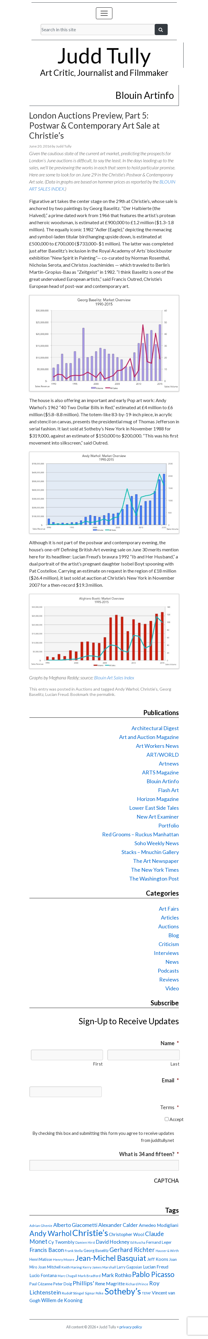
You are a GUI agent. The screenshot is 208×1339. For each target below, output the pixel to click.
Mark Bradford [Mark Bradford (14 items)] (89, 1276)
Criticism (169, 944)
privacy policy (130, 1327)
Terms (169, 1107)
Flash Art (168, 790)
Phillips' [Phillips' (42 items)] (83, 1282)
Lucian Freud (57, 694)
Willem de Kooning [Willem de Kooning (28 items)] (61, 1300)
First (98, 1063)
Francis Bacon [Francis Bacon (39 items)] (46, 1249)
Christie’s (149, 688)
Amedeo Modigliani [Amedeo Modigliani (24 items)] (158, 1225)
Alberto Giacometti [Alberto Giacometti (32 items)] (75, 1225)
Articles (170, 917)
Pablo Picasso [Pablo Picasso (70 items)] (153, 1274)
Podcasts (168, 970)
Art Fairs (169, 908)
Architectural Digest (155, 728)
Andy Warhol (127, 688)
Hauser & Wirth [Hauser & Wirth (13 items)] (167, 1251)
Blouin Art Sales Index (114, 677)
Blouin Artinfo (163, 781)
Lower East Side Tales (154, 807)
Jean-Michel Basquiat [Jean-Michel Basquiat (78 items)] (110, 1257)
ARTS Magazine (160, 772)
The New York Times (155, 869)
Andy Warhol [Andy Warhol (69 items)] (50, 1233)
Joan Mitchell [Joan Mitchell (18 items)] (49, 1267)
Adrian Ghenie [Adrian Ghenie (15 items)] (40, 1225)
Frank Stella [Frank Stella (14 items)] (74, 1251)
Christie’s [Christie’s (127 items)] (90, 1232)
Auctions (84, 688)
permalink (105, 694)
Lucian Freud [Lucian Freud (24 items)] (155, 1266)
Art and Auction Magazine (149, 737)
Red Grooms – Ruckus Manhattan (140, 834)
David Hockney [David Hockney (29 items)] (112, 1242)
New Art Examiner (158, 816)
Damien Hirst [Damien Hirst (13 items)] (85, 1242)
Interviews (166, 953)
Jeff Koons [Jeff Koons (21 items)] (157, 1259)
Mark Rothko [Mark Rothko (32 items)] (116, 1275)
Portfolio (168, 825)
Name (170, 1043)
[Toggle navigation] (104, 13)
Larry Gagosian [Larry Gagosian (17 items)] (129, 1267)
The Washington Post (154, 878)
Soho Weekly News (156, 843)
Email (170, 1080)
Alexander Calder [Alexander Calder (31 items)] (118, 1225)
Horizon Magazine (158, 799)
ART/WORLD (163, 754)
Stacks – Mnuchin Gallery (150, 852)
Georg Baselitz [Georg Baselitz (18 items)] (96, 1250)
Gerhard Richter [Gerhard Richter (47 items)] (132, 1249)
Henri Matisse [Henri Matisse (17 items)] (40, 1259)
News (172, 961)
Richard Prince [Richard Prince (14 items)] (137, 1284)
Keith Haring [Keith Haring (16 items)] (71, 1267)
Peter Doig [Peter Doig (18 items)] (62, 1283)
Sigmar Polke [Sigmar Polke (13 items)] (94, 1293)
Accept (176, 1119)
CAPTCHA (166, 1180)
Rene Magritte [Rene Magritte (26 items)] (110, 1283)
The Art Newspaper (156, 861)
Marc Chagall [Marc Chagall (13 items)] (67, 1276)
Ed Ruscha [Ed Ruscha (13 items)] (137, 1242)
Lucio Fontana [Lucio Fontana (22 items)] (43, 1275)
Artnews (169, 763)
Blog (173, 935)
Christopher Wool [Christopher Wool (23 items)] (126, 1234)
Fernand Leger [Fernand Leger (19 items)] (159, 1242)
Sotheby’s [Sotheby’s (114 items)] (122, 1291)
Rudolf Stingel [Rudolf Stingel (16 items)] (73, 1293)
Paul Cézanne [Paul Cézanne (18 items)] (40, 1283)
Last (175, 1063)
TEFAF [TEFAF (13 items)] (146, 1293)
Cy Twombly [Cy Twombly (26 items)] (61, 1242)
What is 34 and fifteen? (149, 1154)
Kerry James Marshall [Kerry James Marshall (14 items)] (99, 1267)
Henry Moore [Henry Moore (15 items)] (63, 1259)
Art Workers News (157, 746)
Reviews (169, 979)
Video (172, 988)
